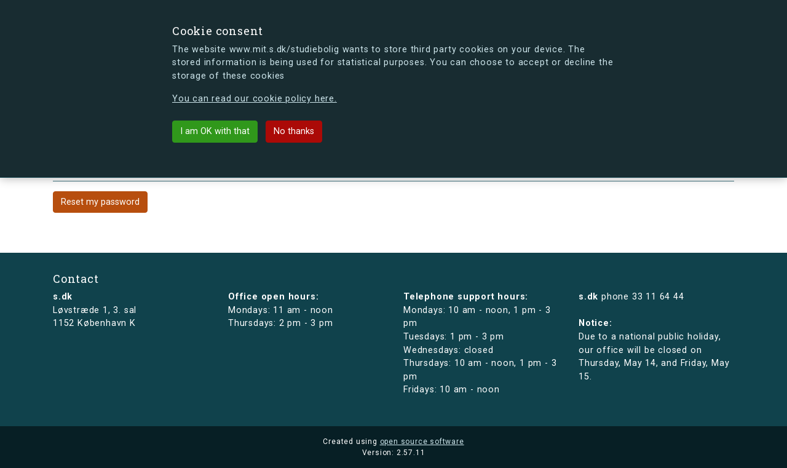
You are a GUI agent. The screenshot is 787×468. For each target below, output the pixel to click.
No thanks (294, 131)
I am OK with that (215, 131)
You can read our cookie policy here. (254, 98)
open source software (422, 441)
